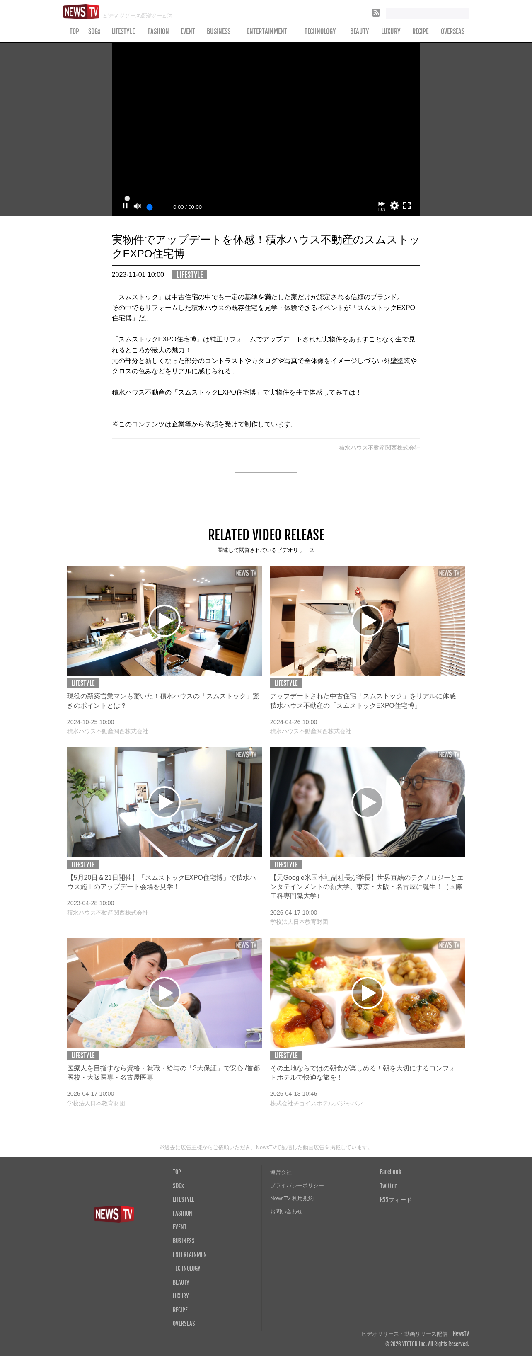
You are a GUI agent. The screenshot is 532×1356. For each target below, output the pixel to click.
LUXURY (391, 31)
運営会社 (281, 1172)
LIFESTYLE (123, 31)
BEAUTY (359, 31)
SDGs (94, 31)
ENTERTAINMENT (267, 31)
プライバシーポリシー (297, 1185)
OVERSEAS (452, 31)
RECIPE (420, 31)
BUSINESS (218, 31)
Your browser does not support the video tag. (266, 130)
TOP (74, 31)
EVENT (188, 31)
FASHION (158, 31)
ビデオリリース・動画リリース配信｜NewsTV (415, 1334)
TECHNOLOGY (320, 31)
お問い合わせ (286, 1211)
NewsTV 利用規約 (292, 1198)
